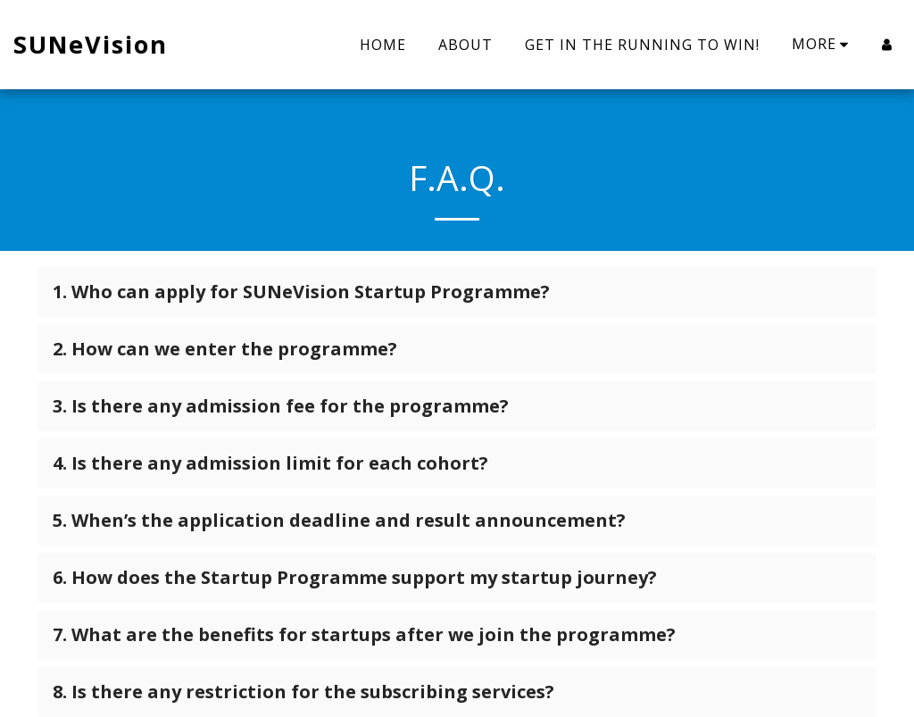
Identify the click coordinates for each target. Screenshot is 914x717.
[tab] (457, 292)
